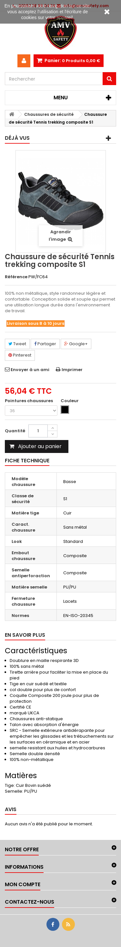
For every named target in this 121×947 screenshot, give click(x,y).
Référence (16, 277)
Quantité (15, 431)
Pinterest (19, 355)
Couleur (70, 401)
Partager (45, 344)
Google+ (76, 344)
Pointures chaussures (29, 401)
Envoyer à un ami (30, 370)
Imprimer (72, 370)
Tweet (17, 344)
